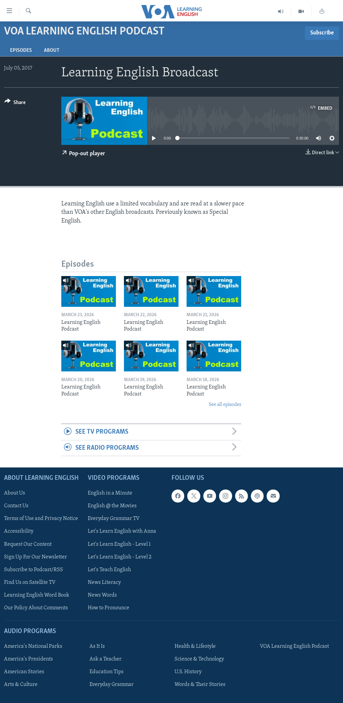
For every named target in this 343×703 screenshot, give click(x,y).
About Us (14, 493)
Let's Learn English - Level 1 (119, 544)
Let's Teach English (109, 570)
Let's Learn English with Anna (122, 531)
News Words (102, 595)
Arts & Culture (21, 684)
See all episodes (225, 404)
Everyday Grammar (111, 684)
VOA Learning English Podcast (294, 646)
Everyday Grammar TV (114, 519)
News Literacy (104, 582)
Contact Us (16, 506)
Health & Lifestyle (195, 646)
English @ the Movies (112, 506)
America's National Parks (33, 646)
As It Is (97, 646)
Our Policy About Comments (36, 608)
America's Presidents (28, 659)
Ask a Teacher (105, 659)
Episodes (21, 50)
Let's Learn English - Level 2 (119, 557)
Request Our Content (28, 544)
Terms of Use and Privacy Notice (41, 519)
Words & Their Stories (200, 684)
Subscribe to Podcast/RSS (33, 570)
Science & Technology (199, 659)
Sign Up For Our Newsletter (35, 557)
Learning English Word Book (36, 595)
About (51, 50)
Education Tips (106, 672)
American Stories (24, 672)
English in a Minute (110, 493)
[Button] (14, 103)
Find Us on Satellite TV (30, 582)
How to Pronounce (108, 608)
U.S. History (188, 672)
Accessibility (18, 531)
